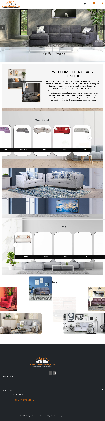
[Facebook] (50, 373)
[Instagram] (55, 373)
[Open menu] (79, 4)
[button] (2, 27)
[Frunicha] (11, 4)
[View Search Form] (85, 4)
